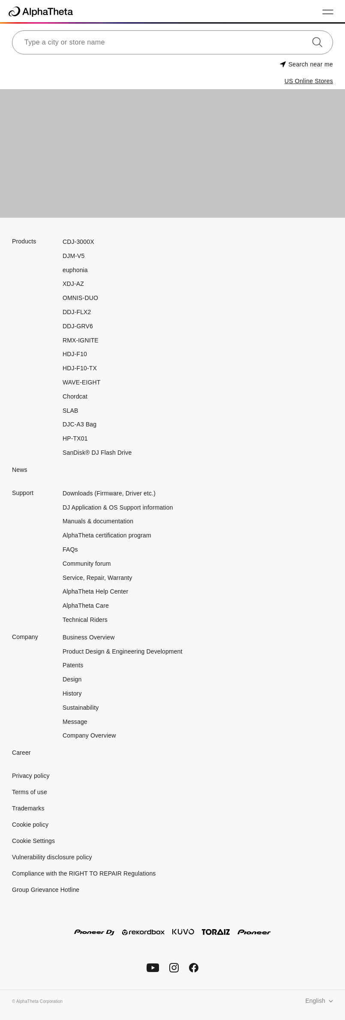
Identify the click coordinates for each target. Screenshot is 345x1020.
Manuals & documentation (98, 521)
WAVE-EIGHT (82, 382)
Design (72, 679)
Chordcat (75, 396)
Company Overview (89, 735)
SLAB (70, 410)
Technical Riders (85, 619)
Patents (73, 665)
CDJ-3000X (78, 241)
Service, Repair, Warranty (97, 577)
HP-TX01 (75, 438)
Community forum (87, 563)
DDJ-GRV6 (78, 326)
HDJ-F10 (75, 354)
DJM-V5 (73, 255)
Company (25, 637)
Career (21, 753)
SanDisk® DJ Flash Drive (97, 452)
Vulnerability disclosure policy (52, 857)
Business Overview (88, 637)
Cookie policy (30, 825)
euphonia (75, 270)
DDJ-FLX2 (77, 312)
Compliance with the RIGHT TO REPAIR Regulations (84, 873)
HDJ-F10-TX (80, 368)
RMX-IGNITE (81, 340)
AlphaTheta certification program (107, 535)
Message (75, 721)
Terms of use (29, 792)
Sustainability (81, 707)
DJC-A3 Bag (79, 424)
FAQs (70, 549)
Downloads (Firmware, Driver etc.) (109, 493)
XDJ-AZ (73, 283)
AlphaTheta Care (86, 605)
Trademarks (28, 808)
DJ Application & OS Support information (118, 507)
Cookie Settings (33, 841)
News (19, 470)
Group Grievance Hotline (45, 890)
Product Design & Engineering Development (123, 651)
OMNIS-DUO (80, 297)
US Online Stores (309, 81)
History (72, 693)
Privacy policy (31, 776)
